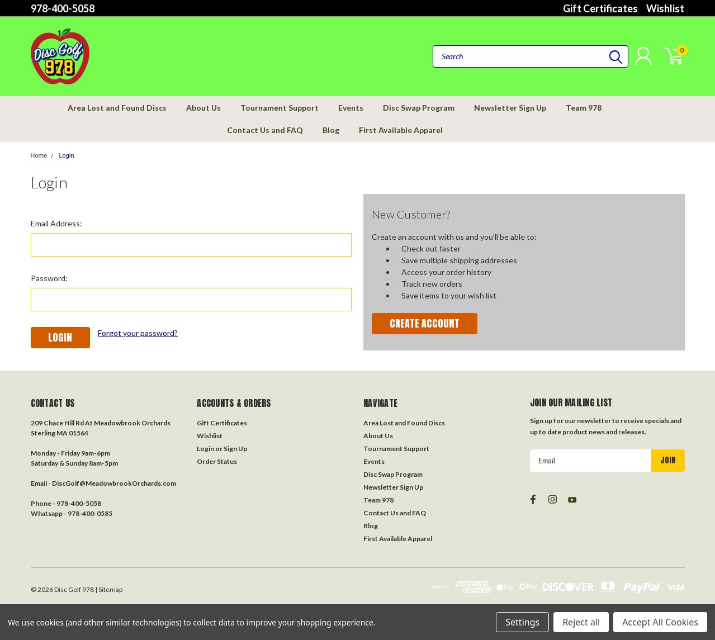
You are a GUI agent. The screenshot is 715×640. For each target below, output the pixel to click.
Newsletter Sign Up (510, 107)
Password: (49, 278)
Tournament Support (279, 107)
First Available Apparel (401, 130)
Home (39, 155)
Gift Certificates (600, 8)
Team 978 (584, 107)
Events (350, 107)
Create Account (425, 323)
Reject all (581, 622)
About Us (203, 107)
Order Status (217, 461)
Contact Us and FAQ (265, 130)
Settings (522, 622)
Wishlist (665, 8)
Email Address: (56, 223)
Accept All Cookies (660, 622)
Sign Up (235, 448)
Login (66, 155)
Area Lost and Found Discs (117, 107)
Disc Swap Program (418, 107)
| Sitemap (108, 589)
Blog (331, 130)
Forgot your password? (138, 333)
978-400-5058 (62, 8)
